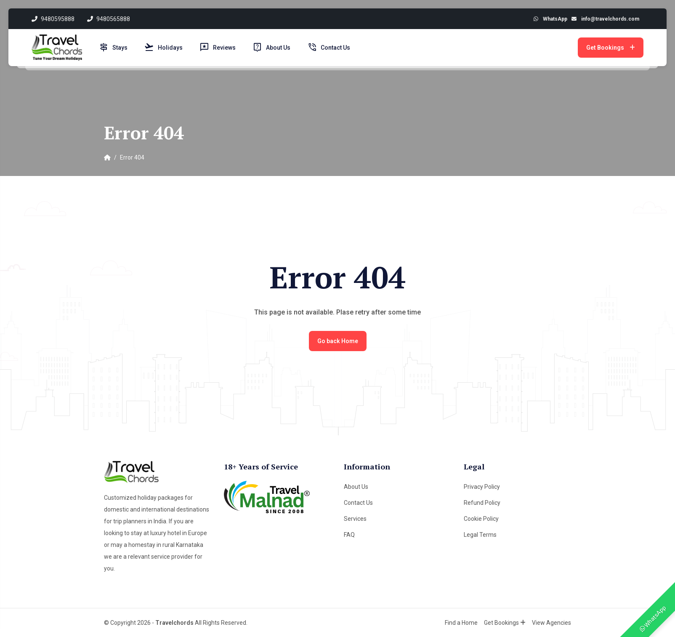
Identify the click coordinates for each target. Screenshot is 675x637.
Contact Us (328, 47)
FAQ (349, 534)
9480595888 (53, 19)
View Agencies (551, 622)
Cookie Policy (481, 518)
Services (355, 518)
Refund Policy (482, 502)
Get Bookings (610, 47)
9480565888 (108, 19)
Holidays (163, 47)
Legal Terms (480, 534)
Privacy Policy (482, 486)
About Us (271, 47)
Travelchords (174, 622)
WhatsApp (653, 618)
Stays (113, 47)
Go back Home (337, 341)
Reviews (217, 47)
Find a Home (461, 622)
